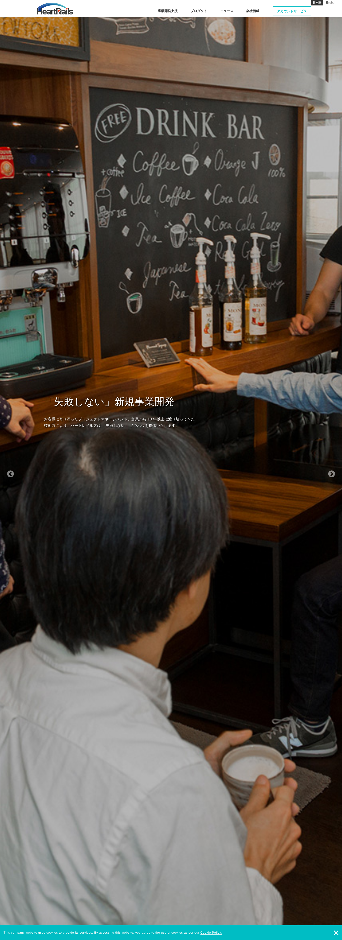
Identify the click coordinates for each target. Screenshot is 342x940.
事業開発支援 (168, 11)
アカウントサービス (292, 11)
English (330, 2)
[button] (25, 470)
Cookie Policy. (211, 932)
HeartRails (55, 8)
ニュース (226, 11)
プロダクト (198, 11)
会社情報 (252, 11)
